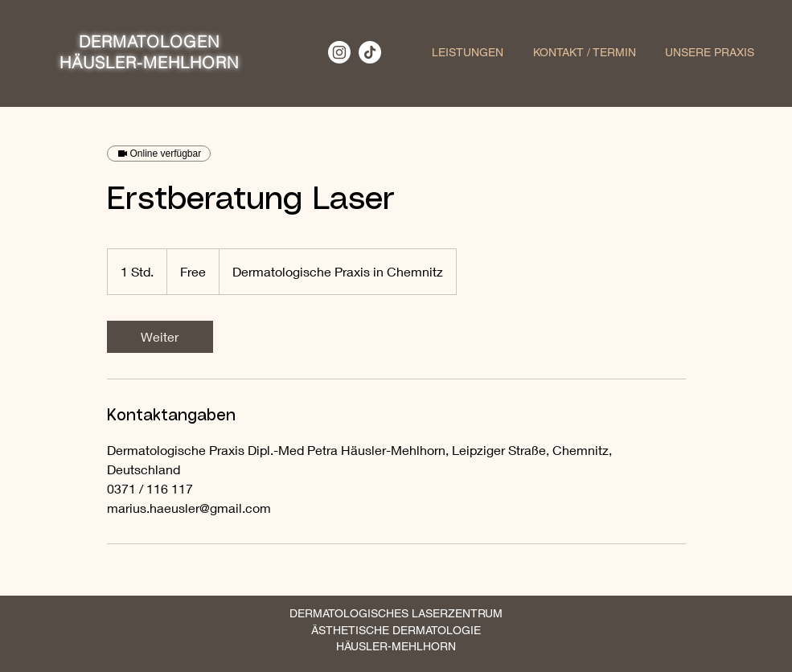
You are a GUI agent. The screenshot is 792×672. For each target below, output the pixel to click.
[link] (160, 337)
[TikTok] (370, 52)
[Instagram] (339, 52)
